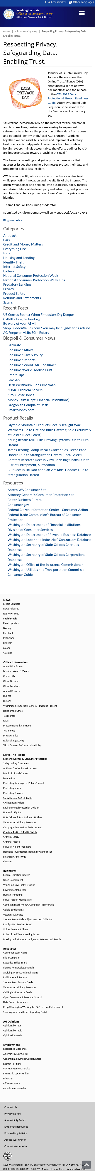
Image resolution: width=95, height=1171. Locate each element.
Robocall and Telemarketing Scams (21, 934)
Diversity (7, 1078)
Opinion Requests (12, 1035)
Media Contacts (11, 604)
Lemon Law (9, 778)
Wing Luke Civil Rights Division (19, 885)
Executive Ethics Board (15, 962)
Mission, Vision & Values (16, 671)
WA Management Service (16, 1068)
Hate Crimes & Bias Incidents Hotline (22, 817)
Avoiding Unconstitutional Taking (20, 972)
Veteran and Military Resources (19, 822)
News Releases (11, 608)
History (7, 701)
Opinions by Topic (12, 1030)
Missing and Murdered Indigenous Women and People (32, 939)
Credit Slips (16, 375)
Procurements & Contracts (17, 725)
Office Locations (11, 686)
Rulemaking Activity (13, 740)
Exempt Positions (12, 1063)
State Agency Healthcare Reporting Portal (25, 1012)
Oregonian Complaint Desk (28, 405)
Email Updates (11, 623)
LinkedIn (7, 643)
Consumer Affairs (20, 350)
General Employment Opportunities (22, 1058)
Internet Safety (14, 266)
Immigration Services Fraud (17, 924)
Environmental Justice (14, 890)
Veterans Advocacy (13, 914)
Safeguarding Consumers (16, 763)
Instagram (8, 638)
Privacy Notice (10, 735)
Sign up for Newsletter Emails (18, 967)
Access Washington (15, 1139)
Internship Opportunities (16, 1073)
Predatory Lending (17, 284)
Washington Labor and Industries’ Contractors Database (49, 539)
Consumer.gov (18, 504)
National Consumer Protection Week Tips (34, 280)
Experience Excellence (15, 1048)
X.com (6, 648)
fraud (7, 253)
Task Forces (9, 716)
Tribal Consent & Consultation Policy (22, 745)
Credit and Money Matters (23, 244)
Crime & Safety (11, 836)
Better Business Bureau (25, 499)
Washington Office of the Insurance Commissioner (45, 564)
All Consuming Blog (26, 31)
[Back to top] (86, 1165)
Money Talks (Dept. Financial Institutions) (39, 400)
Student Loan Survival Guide (18, 982)
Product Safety (14, 293)
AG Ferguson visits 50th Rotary (26, 332)
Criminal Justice (11, 841)
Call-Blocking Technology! (22, 319)
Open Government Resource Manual (22, 997)
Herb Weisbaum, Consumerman (32, 385)
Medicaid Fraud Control (15, 773)
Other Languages (81, 2)
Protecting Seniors (12, 793)
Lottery (8, 271)
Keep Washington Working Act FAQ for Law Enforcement (33, 1007)
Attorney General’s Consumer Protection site (41, 494)
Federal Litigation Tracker (16, 875)
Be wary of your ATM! (19, 323)
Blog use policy (12, 220)
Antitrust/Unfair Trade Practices (20, 768)
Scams (8, 302)
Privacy (8, 289)
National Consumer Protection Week (30, 275)
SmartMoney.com (21, 410)
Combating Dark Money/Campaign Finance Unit (28, 904)
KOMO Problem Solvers (25, 390)
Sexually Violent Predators (17, 846)
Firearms (7, 861)
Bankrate (14, 345)
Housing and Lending (19, 257)
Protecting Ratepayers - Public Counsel (23, 783)
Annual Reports (11, 691)
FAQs (5, 720)
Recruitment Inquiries (14, 1088)
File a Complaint (11, 957)
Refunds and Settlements (22, 298)
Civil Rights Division (13, 802)
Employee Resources (16, 1126)
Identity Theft (13, 262)
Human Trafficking (12, 894)
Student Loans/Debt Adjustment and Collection (28, 919)
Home (6, 31)
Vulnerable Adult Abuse (15, 929)
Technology (9, 730)
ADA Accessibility (55, 2)
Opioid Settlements (13, 909)
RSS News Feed (11, 613)
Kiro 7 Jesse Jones (21, 395)
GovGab (14, 380)
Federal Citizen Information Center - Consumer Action (48, 509)
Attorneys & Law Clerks (15, 1053)
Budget (7, 696)
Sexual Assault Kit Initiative (17, 899)
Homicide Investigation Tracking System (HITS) (27, 851)
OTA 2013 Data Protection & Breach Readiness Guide (68, 98)
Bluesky (7, 628)
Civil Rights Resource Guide (17, 992)
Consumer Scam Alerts (15, 952)
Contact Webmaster (15, 1146)
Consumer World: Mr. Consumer (32, 365)
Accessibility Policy (15, 1120)
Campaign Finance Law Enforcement (22, 827)
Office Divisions (11, 681)
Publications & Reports (15, 977)
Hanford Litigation (12, 812)
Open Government (13, 880)
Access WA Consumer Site (27, 490)
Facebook (8, 633)
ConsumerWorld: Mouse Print (30, 370)
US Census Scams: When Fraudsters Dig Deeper (38, 314)
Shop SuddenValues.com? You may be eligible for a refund (46, 328)
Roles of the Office (13, 711)
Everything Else (14, 249)
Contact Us (9, 676)
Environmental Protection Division (21, 807)
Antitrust (10, 235)
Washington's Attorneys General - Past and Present (30, 706)
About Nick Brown (12, 666)
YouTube (7, 653)
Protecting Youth (12, 788)
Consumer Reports (22, 360)
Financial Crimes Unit (14, 856)
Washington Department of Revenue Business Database (49, 534)
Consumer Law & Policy (25, 355)
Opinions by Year (12, 1025)
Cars (6, 240)
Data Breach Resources (15, 1002)
